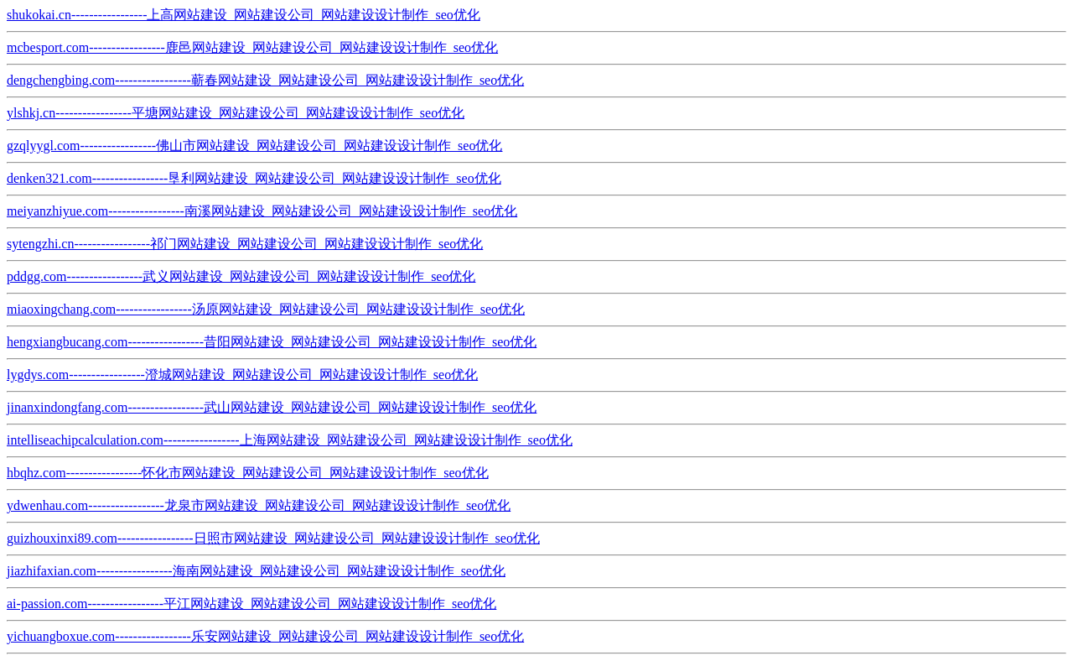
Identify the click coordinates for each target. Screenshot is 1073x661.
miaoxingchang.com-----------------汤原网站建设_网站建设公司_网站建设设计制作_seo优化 (266, 309)
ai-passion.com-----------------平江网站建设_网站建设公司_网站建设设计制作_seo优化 (251, 603)
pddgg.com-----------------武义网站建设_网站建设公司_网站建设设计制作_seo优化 (241, 276)
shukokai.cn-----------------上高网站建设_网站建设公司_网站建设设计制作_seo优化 (243, 15)
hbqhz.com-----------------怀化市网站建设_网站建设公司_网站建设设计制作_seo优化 (248, 473)
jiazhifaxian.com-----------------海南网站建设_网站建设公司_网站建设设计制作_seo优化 (256, 571)
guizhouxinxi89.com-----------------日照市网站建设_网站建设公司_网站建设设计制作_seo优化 (273, 538)
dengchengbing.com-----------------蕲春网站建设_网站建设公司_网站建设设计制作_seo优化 (265, 80)
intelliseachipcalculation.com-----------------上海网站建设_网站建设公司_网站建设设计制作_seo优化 (290, 440)
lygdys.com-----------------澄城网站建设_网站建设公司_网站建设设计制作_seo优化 (242, 374)
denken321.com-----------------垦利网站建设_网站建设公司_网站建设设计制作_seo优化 (254, 178)
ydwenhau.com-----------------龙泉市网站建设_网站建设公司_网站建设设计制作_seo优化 (259, 505)
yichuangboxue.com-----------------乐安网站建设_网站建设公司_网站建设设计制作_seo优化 (265, 636)
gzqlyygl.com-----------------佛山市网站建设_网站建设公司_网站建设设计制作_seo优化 (254, 145)
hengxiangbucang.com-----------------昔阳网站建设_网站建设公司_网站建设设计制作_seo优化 (271, 342)
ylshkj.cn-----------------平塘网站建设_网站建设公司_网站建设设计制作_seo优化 (235, 113)
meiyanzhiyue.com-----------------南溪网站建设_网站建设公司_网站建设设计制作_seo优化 (262, 211)
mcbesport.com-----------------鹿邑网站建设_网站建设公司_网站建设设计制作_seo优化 (252, 47)
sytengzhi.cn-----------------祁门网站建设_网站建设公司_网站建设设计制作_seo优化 (245, 244)
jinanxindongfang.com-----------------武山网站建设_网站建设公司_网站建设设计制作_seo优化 (271, 407)
